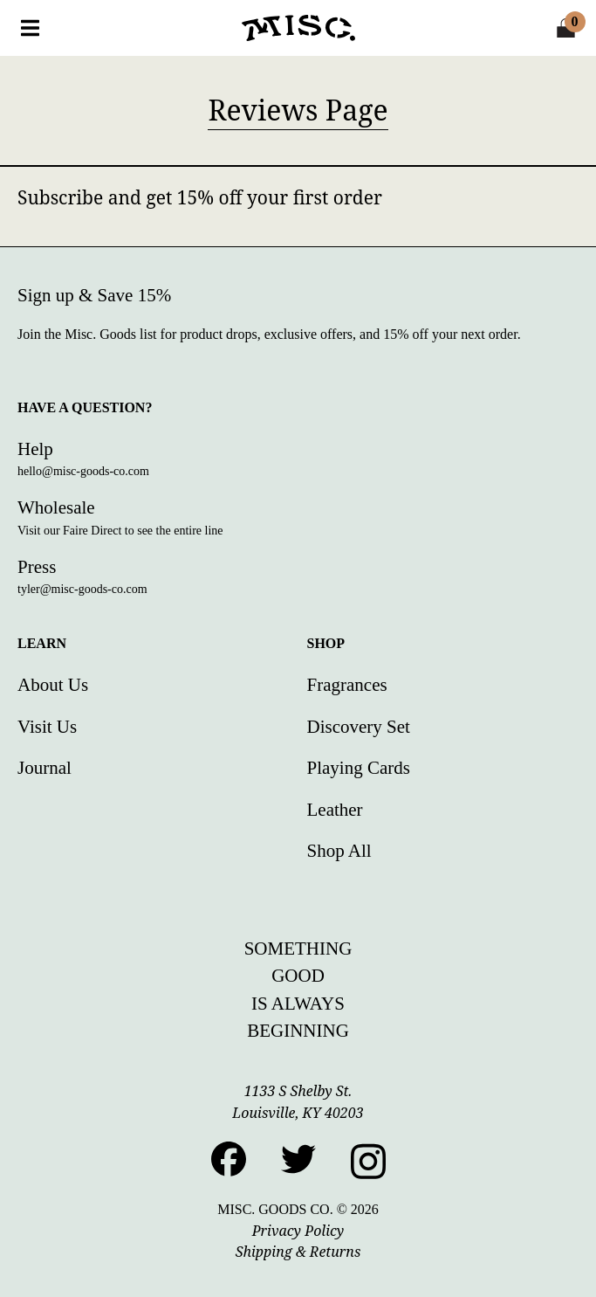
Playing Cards (358, 767)
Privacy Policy (298, 1230)
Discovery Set (358, 726)
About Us (52, 684)
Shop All (339, 850)
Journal (44, 767)
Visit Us (47, 726)
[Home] (298, 28)
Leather (335, 809)
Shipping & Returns (298, 1251)
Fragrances (347, 684)
